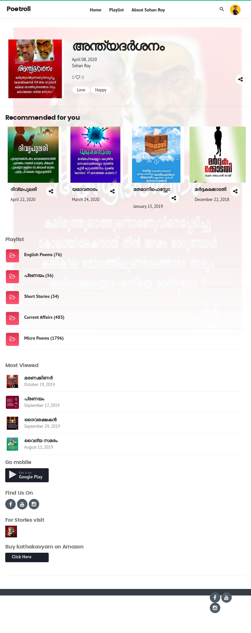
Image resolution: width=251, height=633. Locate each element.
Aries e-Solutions (61, 597)
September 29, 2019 (42, 426)
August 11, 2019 (38, 447)
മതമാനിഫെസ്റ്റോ (151, 189)
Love (81, 90)
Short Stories (37, 296)
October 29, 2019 (39, 384)
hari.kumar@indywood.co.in (206, 627)
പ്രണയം (34, 275)
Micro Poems (36, 338)
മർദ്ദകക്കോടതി (210, 189)
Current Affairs (38, 317)
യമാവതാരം (84, 189)
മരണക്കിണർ (38, 378)
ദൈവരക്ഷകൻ (40, 420)
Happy (101, 90)
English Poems (38, 254)
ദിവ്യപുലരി (23, 189)
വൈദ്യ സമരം (41, 440)
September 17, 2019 (41, 405)
